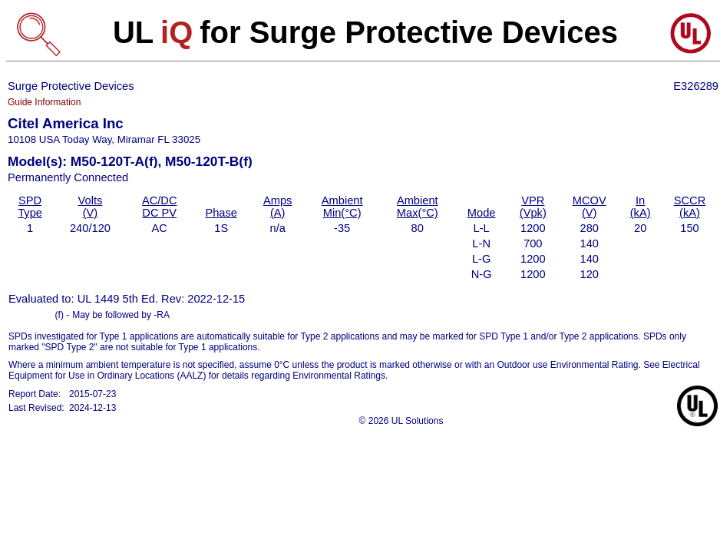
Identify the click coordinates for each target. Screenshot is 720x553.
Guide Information (44, 102)
